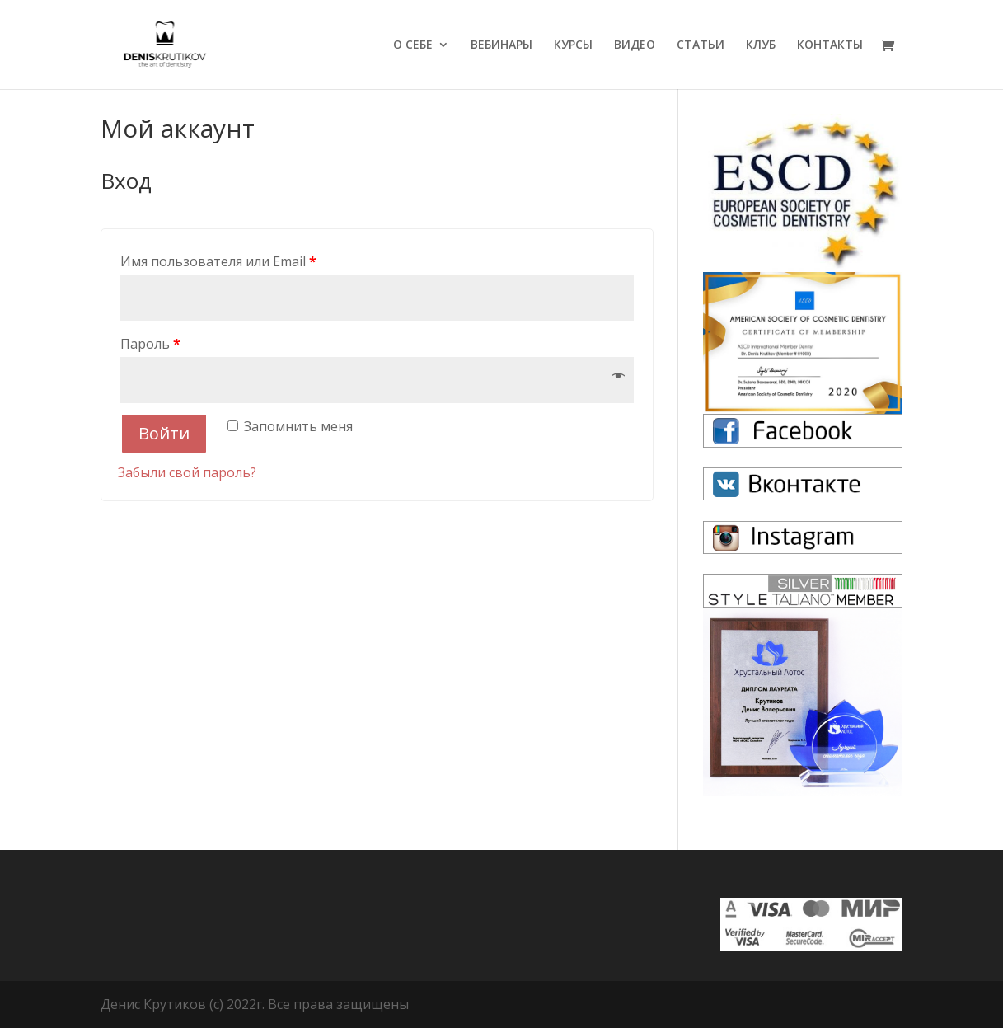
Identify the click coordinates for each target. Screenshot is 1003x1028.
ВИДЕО (634, 45)
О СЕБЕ (413, 45)
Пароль (150, 344)
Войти (164, 433)
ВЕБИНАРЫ (501, 45)
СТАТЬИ (700, 45)
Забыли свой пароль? (187, 472)
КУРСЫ (573, 45)
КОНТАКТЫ (830, 45)
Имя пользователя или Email (218, 261)
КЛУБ (761, 45)
